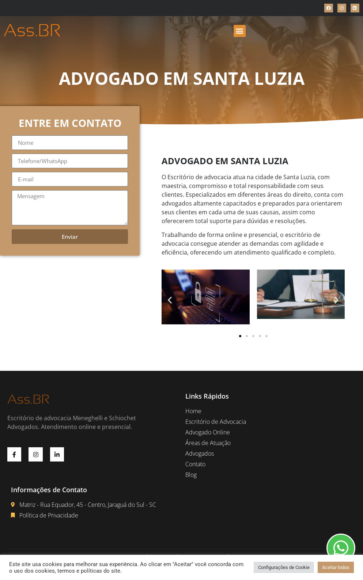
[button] (240, 31)
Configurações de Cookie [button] (284, 567)
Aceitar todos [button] (335, 567)
